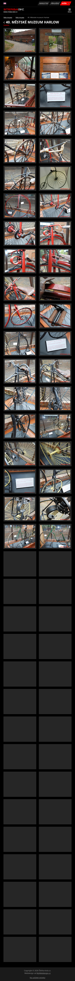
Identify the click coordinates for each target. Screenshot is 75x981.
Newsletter (43, 3)
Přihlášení (54, 3)
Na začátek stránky (37, 978)
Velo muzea (8, 17)
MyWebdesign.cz (44, 973)
